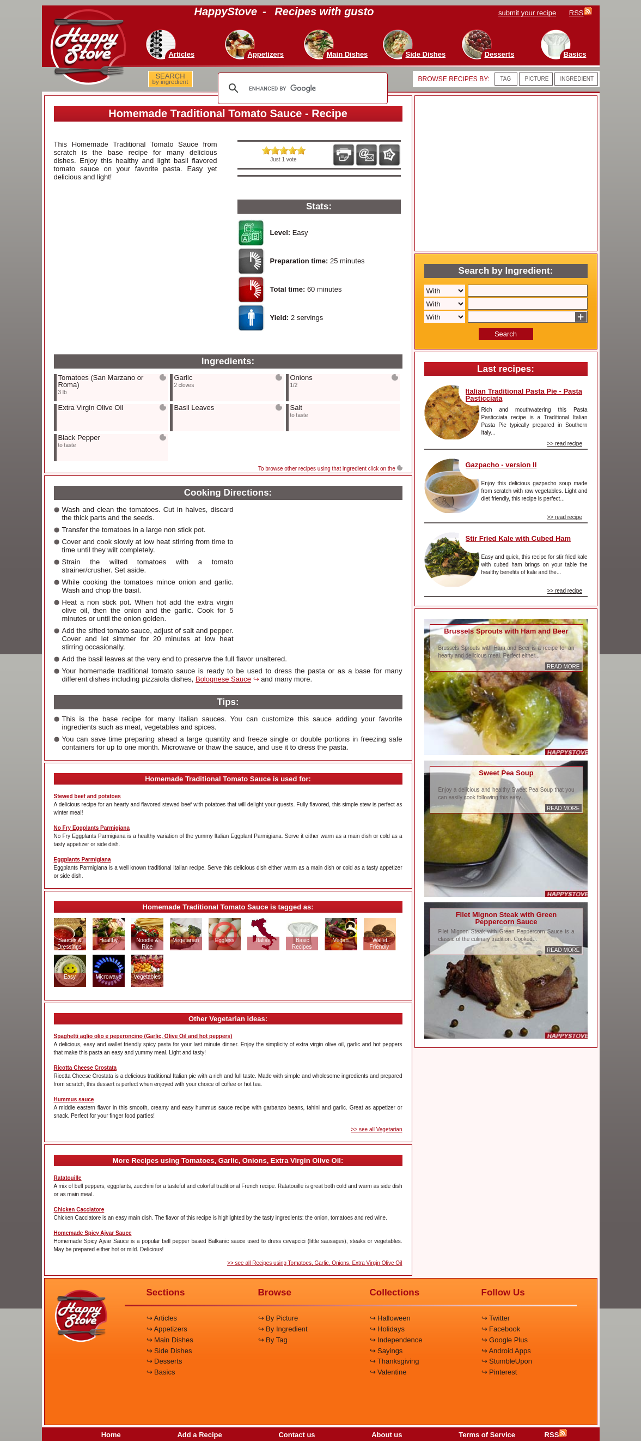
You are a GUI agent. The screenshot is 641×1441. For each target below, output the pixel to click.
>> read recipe (565, 444)
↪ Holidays (387, 1329)
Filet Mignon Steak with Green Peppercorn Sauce (506, 918)
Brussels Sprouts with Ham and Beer (506, 631)
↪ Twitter (495, 1318)
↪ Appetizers (166, 1329)
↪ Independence (396, 1340)
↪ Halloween (390, 1318)
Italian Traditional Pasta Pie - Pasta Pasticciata (524, 394)
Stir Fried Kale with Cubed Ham (518, 538)
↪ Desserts (164, 1361)
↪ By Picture (278, 1318)
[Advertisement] (135, 268)
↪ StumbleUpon (506, 1361)
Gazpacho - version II (501, 465)
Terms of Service (487, 1435)
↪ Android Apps (506, 1351)
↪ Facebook (501, 1329)
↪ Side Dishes (169, 1351)
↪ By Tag (273, 1340)
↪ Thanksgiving (394, 1361)
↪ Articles (162, 1318)
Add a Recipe (199, 1435)
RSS (556, 1435)
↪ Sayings (386, 1351)
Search (506, 334)
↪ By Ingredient (283, 1329)
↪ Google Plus (504, 1340)
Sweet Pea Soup (506, 773)
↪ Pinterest (499, 1372)
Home (111, 1435)
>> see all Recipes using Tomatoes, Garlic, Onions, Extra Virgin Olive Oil (314, 1263)
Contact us (296, 1435)
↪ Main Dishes (169, 1340)
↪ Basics (160, 1372)
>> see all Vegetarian (376, 1129)
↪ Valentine (388, 1372)
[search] (301, 88)
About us (386, 1435)
